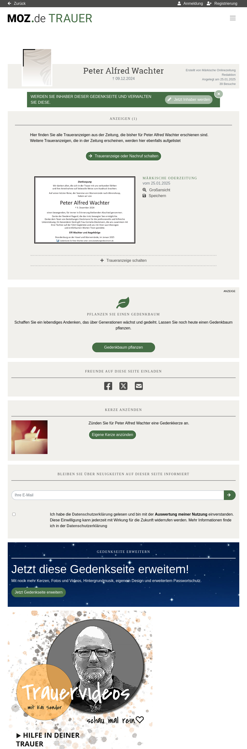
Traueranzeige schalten (123, 260)
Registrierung (222, 3)
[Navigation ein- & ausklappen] (232, 18)
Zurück (17, 3)
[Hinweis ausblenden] (218, 94)
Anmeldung (190, 3)
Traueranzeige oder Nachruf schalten (123, 156)
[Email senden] (117, 495)
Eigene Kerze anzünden (112, 435)
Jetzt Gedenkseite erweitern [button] (38, 592)
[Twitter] (123, 385)
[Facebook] (108, 385)
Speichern (154, 196)
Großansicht (156, 190)
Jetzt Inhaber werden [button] (188, 99)
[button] (230, 495)
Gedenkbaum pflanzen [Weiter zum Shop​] (123, 347)
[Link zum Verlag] (50, 18)
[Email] (139, 385)
